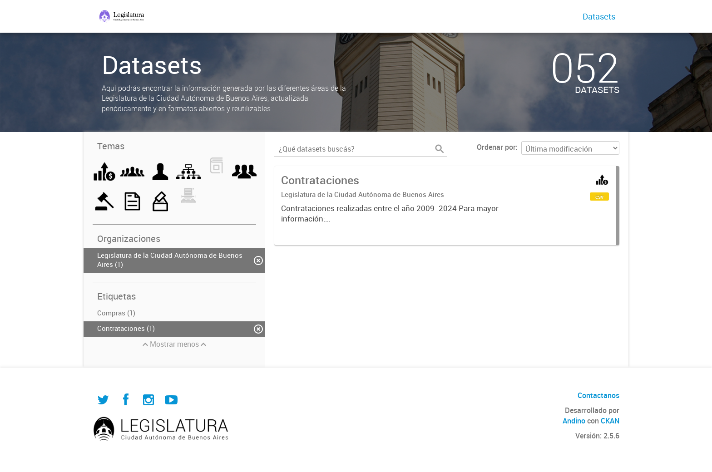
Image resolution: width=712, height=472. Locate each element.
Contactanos (598, 395)
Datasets (599, 16)
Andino (574, 421)
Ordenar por (496, 147)
